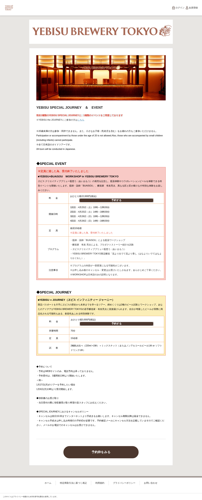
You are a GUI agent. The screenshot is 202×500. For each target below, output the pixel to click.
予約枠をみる (101, 452)
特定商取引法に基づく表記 (73, 483)
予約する (116, 200)
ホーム (48, 483)
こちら (81, 120)
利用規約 (99, 483)
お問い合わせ (150, 483)
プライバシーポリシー (124, 483)
